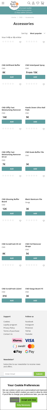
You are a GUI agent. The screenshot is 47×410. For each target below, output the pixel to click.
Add (35, 77)
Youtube (28, 334)
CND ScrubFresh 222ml (11, 288)
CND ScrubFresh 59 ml (11, 244)
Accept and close (28, 400)
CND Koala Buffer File (34, 152)
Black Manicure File (33, 199)
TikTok (28, 331)
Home (13, 17)
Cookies (7, 321)
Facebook (29, 321)
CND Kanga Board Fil (34, 288)
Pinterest (29, 328)
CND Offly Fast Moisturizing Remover (11, 108)
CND (20, 17)
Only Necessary (23, 405)
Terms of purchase (11, 331)
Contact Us (8, 334)
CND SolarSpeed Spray (35, 65)
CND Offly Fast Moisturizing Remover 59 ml (11, 154)
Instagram (29, 325)
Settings (14, 400)
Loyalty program (10, 325)
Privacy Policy (9, 328)
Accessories (29, 17)
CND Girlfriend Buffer (11, 65)
